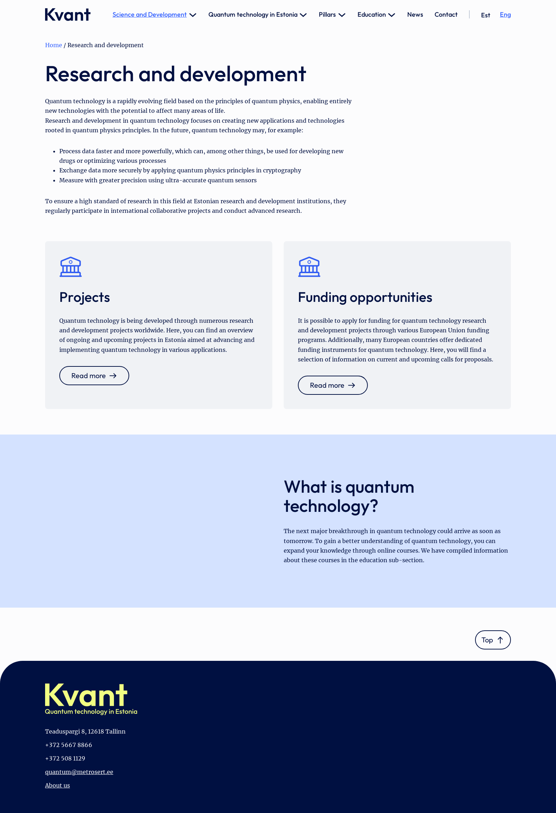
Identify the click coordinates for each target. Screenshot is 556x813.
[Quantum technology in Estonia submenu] (303, 14)
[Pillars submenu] (342, 14)
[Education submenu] (391, 14)
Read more (88, 375)
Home (53, 45)
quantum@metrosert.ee (79, 771)
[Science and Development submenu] (193, 14)
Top (487, 639)
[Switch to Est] (485, 15)
